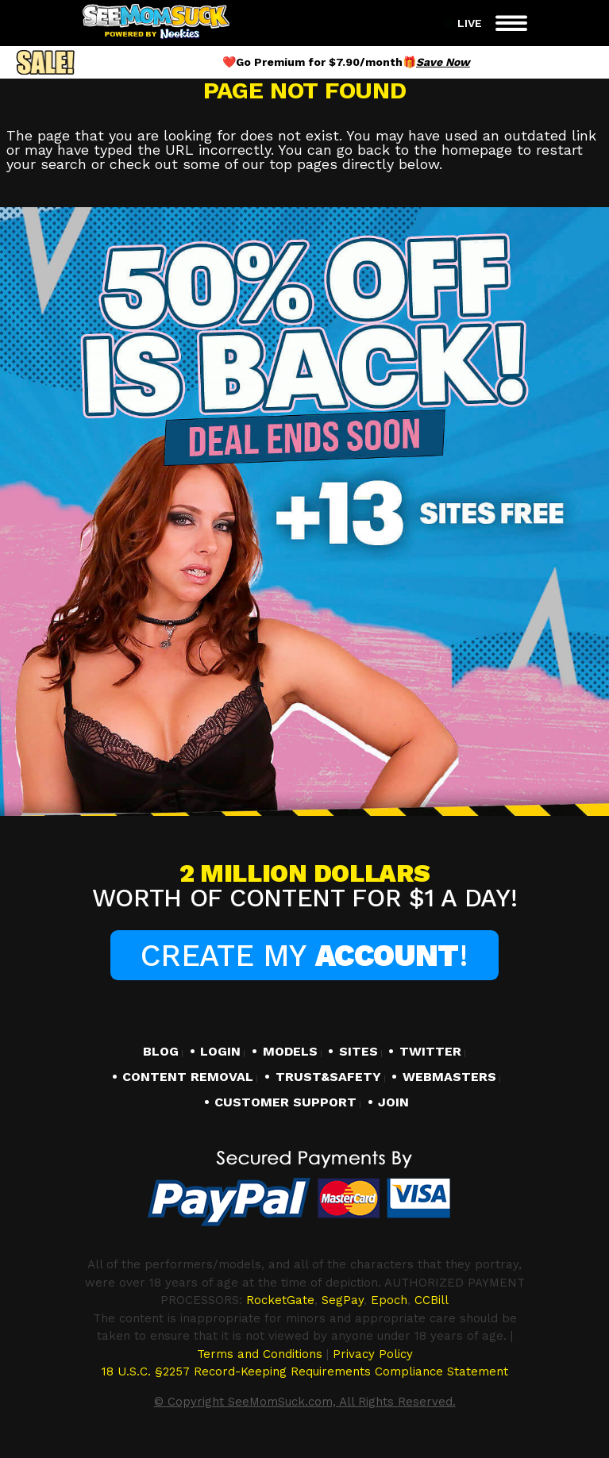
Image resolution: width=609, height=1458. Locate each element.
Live (462, 23)
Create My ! (304, 955)
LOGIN (220, 1051)
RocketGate (280, 1300)
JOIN (393, 1102)
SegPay (343, 1300)
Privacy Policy (373, 1354)
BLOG (161, 1051)
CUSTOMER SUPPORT (285, 1102)
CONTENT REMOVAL (187, 1077)
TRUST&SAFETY (328, 1077)
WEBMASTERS (449, 1077)
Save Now (443, 62)
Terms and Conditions (259, 1354)
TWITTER (430, 1051)
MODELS (290, 1051)
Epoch (389, 1300)
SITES (358, 1051)
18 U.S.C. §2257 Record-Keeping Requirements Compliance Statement (305, 1371)
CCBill (431, 1300)
